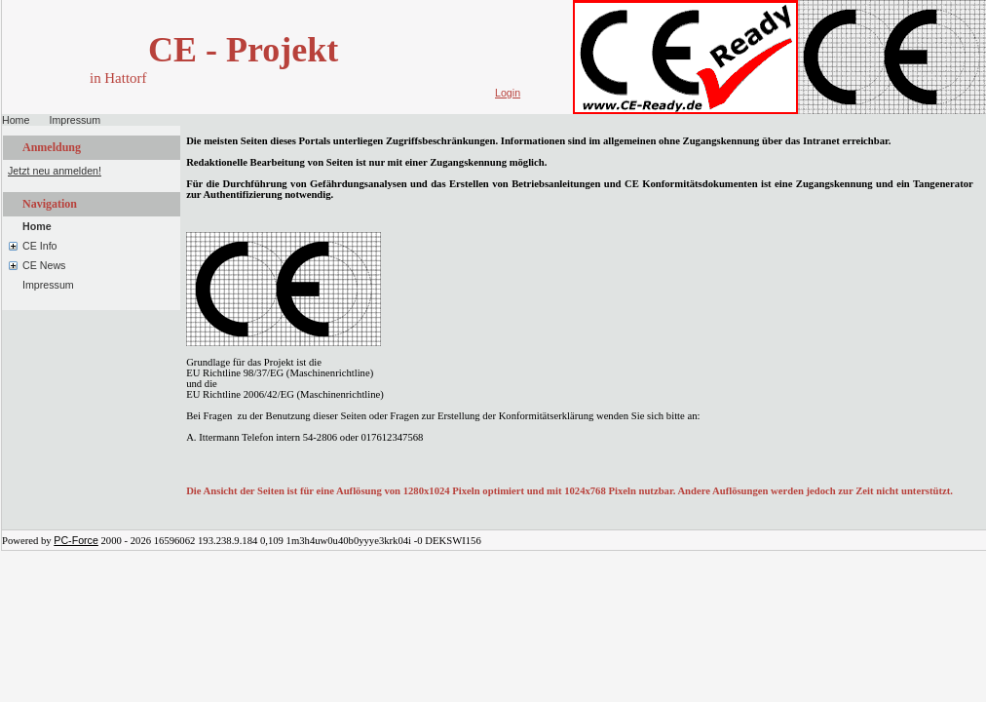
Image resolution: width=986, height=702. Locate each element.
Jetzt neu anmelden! (54, 170)
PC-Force (76, 540)
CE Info (39, 246)
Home (15, 120)
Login (507, 92)
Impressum (74, 120)
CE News (43, 265)
